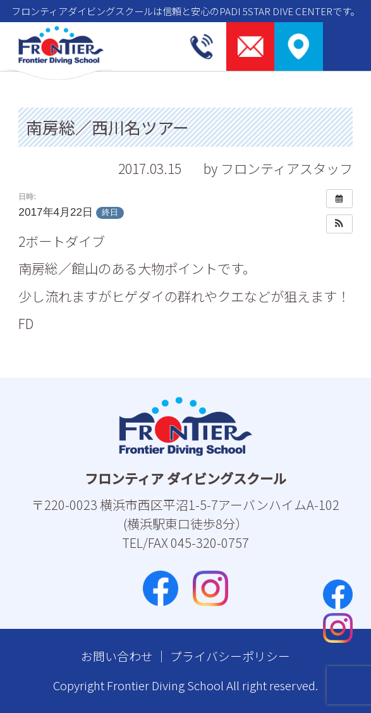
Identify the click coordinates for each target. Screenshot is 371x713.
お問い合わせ (117, 655)
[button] (339, 224)
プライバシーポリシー (230, 655)
